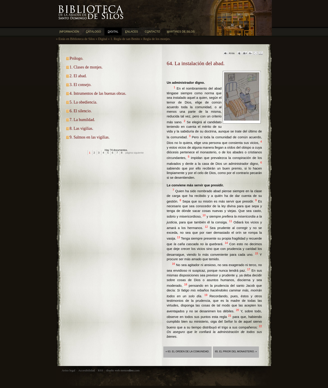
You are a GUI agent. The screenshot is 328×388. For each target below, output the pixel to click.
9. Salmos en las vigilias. (90, 137)
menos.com (130, 370)
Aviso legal (68, 370)
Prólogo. (76, 58)
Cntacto (152, 31)
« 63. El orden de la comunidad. (187, 351)
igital (113, 31)
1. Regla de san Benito (125, 39)
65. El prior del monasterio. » (236, 351)
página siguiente (134, 152)
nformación (69, 31)
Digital (102, 39)
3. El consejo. (80, 84)
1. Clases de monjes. (86, 67)
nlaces (131, 31)
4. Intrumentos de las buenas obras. (98, 93)
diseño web (113, 370)
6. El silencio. (81, 111)
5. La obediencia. (83, 102)
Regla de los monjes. (157, 39)
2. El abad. (78, 76)
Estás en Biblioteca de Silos (76, 39)
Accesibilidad (86, 370)
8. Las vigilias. (81, 128)
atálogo (93, 31)
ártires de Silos (181, 31)
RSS (100, 370)
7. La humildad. (82, 119)
